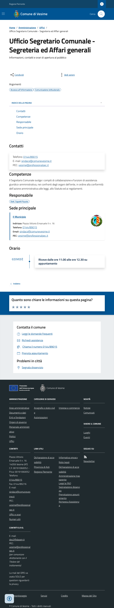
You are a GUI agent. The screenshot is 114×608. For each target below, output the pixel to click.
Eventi (87, 437)
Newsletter (89, 461)
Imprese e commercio (69, 408)
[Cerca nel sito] (100, 14)
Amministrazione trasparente (69, 477)
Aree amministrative (19, 408)
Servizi (44, 595)
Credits (64, 595)
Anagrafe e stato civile (44, 410)
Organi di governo (18, 422)
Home (12, 27)
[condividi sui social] (16, 74)
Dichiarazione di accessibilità (44, 460)
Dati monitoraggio (18, 595)
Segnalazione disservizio (69, 489)
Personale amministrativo (19, 429)
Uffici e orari (15, 514)
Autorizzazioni (41, 417)
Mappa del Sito (89, 595)
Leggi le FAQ (65, 483)
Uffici (42, 27)
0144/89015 (30, 157)
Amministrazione (27, 27)
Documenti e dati (17, 412)
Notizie (87, 408)
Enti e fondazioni (17, 417)
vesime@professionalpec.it (34, 165)
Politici (12, 436)
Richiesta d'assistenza (69, 503)
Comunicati (89, 412)
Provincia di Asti (42, 467)
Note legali (64, 462)
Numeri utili (14, 519)
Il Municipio (19, 217)
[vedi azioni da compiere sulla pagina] (67, 74)
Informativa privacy (68, 457)
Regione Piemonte (17, 3)
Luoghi (87, 432)
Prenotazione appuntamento (69, 496)
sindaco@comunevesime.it (36, 161)
